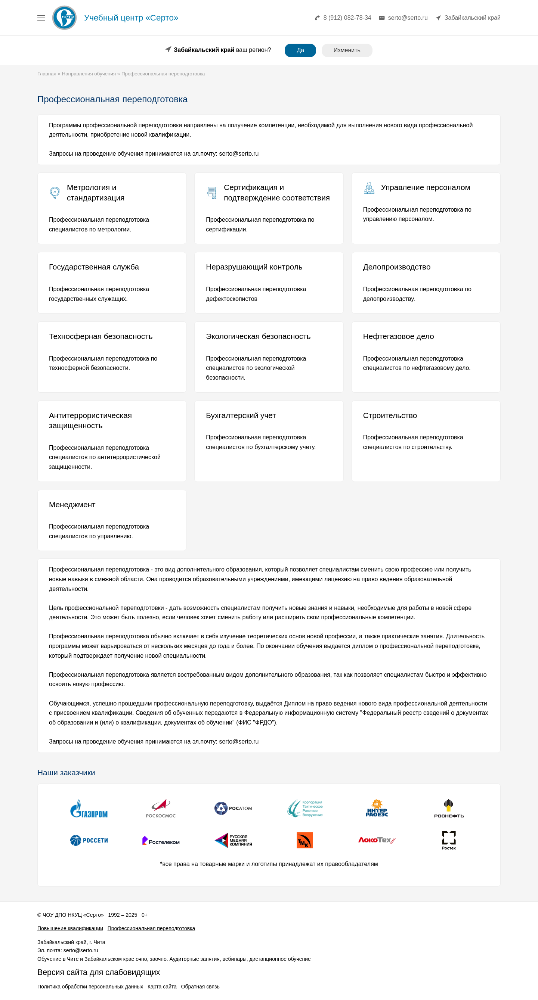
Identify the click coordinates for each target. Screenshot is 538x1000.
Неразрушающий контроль (254, 266)
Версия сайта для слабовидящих (98, 972)
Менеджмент (72, 504)
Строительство (390, 415)
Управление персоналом (425, 187)
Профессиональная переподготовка (151, 928)
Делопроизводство (397, 266)
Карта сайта (162, 987)
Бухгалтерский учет (241, 415)
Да (300, 50)
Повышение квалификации (70, 928)
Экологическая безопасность (258, 336)
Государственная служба (94, 266)
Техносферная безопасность (101, 336)
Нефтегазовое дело (398, 336)
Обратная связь (200, 987)
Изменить (347, 50)
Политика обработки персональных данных (90, 987)
